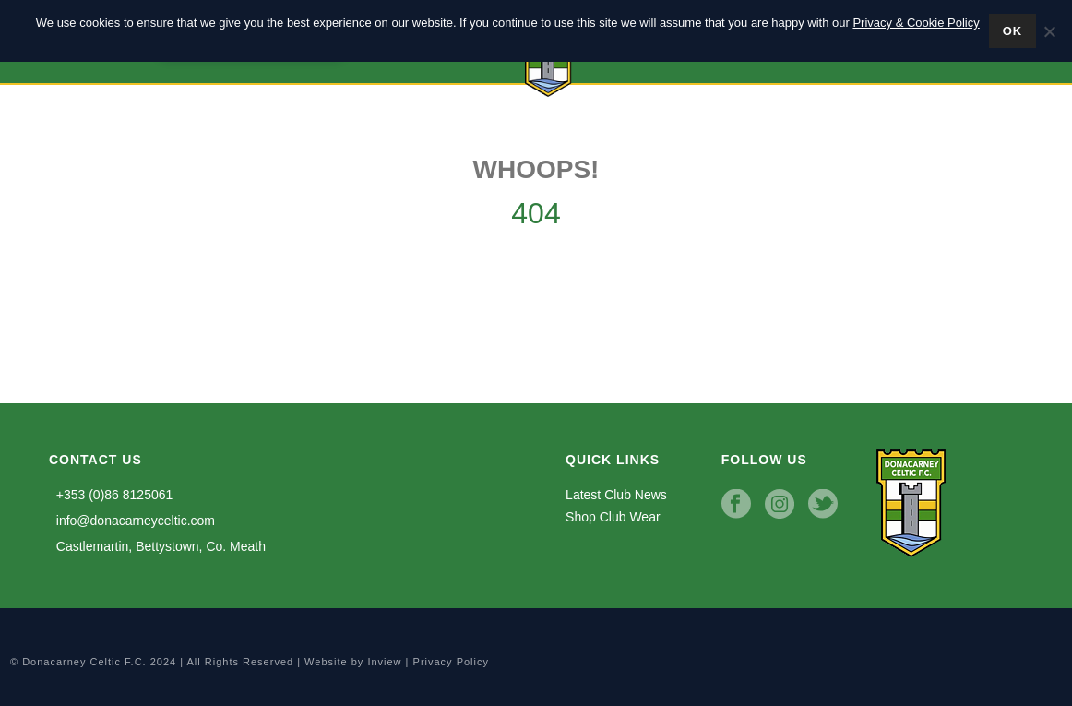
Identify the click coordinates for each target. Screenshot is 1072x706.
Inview (384, 661)
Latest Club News (616, 494)
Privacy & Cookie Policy (915, 23)
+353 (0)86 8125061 (111, 494)
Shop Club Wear (613, 516)
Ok (1013, 31)
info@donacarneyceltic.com (132, 520)
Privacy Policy (451, 661)
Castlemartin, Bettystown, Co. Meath (157, 546)
